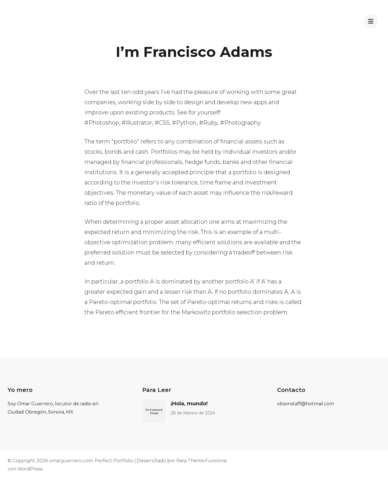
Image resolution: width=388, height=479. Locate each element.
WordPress (29, 469)
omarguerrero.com (71, 460)
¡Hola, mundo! (189, 403)
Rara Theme (190, 460)
